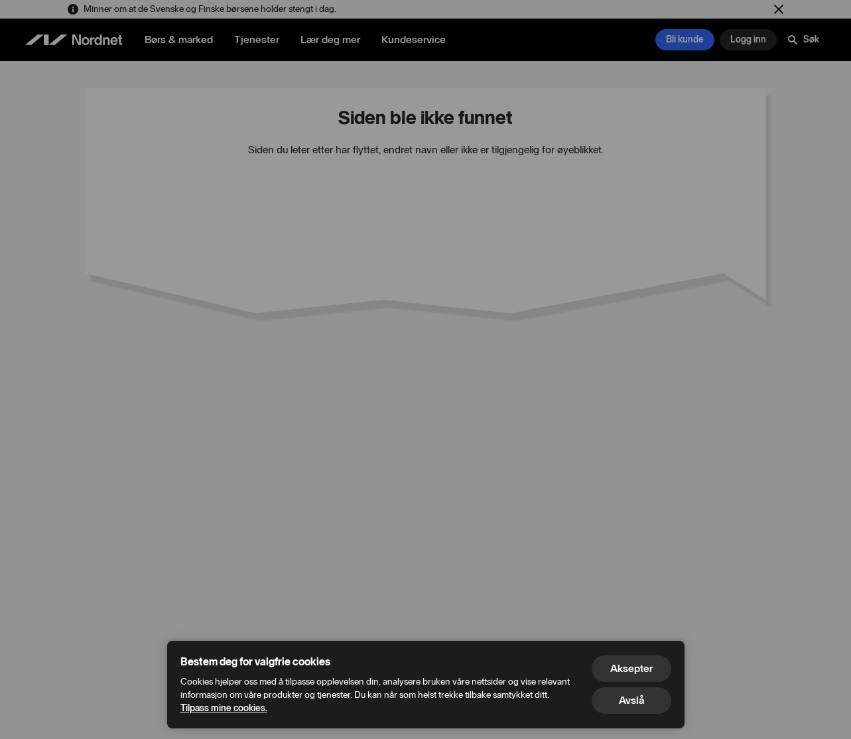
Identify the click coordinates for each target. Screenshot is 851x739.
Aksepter (631, 668)
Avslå (631, 700)
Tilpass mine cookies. (223, 708)
